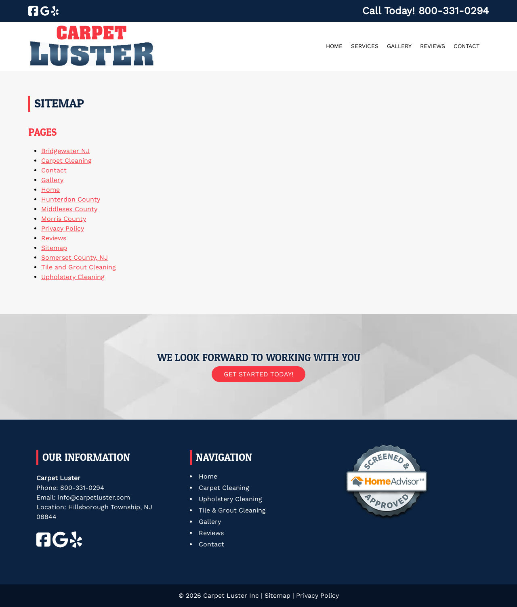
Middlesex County (69, 209)
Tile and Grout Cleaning (78, 267)
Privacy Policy (62, 228)
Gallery (399, 46)
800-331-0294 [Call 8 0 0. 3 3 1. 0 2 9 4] (82, 487)
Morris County (63, 219)
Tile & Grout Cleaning (232, 510)
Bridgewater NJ (65, 151)
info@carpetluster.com (94, 497)
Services (364, 46)
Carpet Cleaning (66, 160)
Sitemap (54, 248)
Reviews (432, 46)
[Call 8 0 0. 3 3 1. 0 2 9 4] (453, 11)
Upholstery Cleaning (73, 277)
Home (334, 46)
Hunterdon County (70, 199)
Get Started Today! (258, 374)
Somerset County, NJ (74, 257)
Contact (466, 46)
